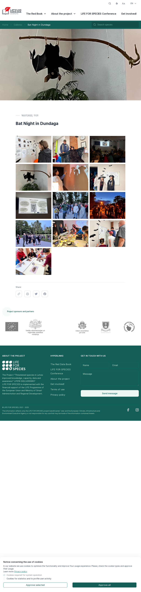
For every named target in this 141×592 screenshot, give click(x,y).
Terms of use (57, 389)
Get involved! (129, 13)
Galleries (18, 24)
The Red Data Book (60, 364)
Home (5, 24)
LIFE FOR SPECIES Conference (98, 13)
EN (134, 3)
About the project (63, 13)
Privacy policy (20, 571)
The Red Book (36, 13)
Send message (109, 393)
